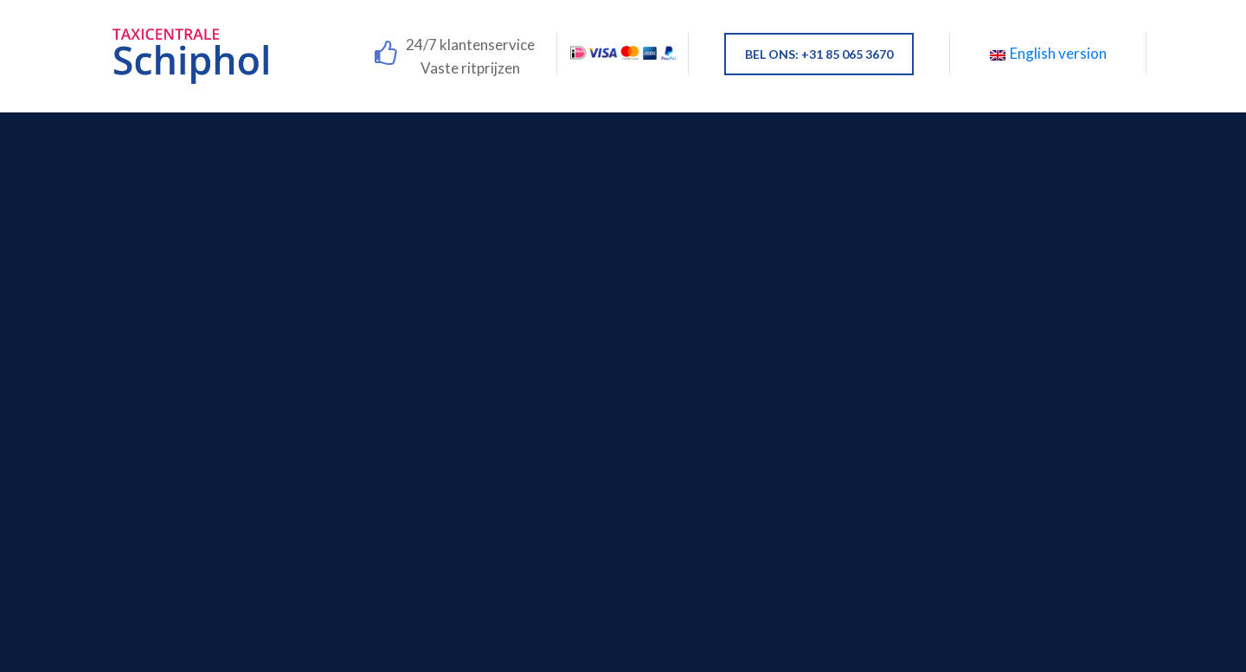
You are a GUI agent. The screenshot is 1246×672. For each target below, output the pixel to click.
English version (1048, 53)
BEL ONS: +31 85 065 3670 (819, 54)
